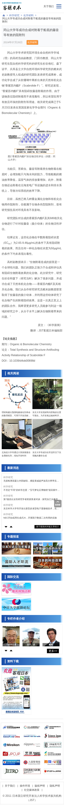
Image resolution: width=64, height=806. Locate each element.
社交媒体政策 (31, 789)
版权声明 (40, 785)
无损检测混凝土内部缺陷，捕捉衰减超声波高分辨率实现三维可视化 (31, 480)
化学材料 (28, 15)
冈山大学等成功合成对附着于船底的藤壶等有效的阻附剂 (31, 20)
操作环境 (25, 785)
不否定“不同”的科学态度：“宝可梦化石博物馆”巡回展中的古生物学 (31, 490)
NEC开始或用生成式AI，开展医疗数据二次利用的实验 (30, 517)
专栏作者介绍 (16, 618)
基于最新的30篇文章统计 (47, 526)
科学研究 (14, 15)
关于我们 (49, 6)
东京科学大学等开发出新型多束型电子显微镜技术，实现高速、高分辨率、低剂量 (31, 508)
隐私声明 (55, 785)
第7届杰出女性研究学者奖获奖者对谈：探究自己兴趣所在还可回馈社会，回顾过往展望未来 (31, 499)
